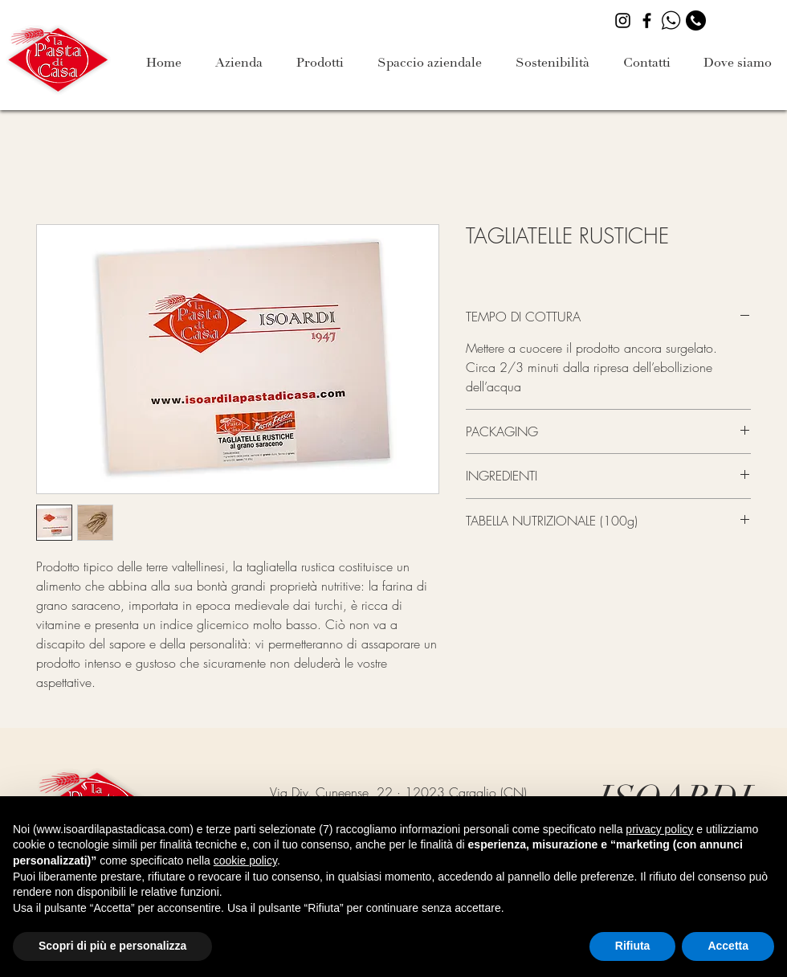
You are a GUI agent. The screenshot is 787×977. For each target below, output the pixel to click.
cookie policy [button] (245, 860)
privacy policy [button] (659, 829)
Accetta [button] (727, 945)
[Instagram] (623, 20)
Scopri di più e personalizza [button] (112, 945)
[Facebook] (647, 20)
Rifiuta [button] (632, 945)
